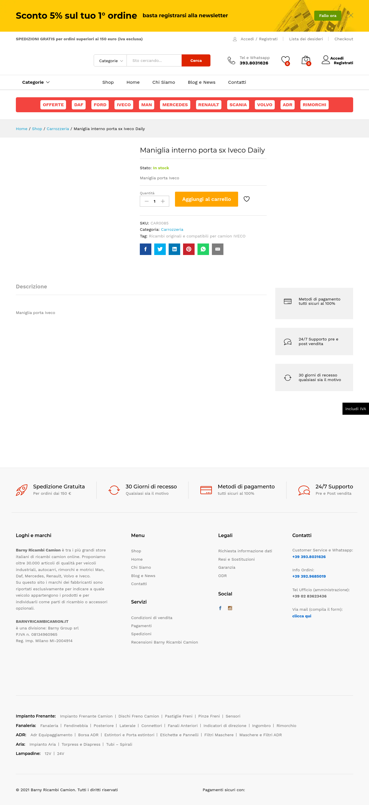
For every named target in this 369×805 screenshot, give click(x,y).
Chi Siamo (164, 82)
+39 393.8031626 (309, 556)
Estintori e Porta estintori (129, 734)
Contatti (237, 82)
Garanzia (226, 567)
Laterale (127, 725)
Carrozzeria (172, 229)
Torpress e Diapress (81, 744)
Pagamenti (141, 625)
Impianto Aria (42, 744)
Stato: (146, 167)
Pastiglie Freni (179, 716)
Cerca (196, 60)
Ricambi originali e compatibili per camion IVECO (197, 236)
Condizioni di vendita (151, 617)
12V (48, 753)
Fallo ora (327, 15)
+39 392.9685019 (309, 576)
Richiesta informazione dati (245, 551)
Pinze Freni (209, 716)
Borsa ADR (88, 734)
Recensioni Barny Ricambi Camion (164, 642)
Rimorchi (314, 104)
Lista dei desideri (306, 39)
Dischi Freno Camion (138, 716)
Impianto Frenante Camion (86, 716)
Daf (78, 104)
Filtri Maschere (219, 734)
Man (146, 104)
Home (133, 82)
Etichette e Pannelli (179, 734)
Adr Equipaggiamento (51, 734)
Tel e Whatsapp (255, 57)
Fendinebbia (76, 725)
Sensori (233, 716)
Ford (100, 104)
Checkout (343, 39)
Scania (238, 104)
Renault (208, 104)
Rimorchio (286, 725)
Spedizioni (141, 633)
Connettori (151, 725)
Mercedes (175, 104)
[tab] (34, 289)
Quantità (147, 193)
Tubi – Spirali (119, 744)
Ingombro (261, 725)
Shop (108, 82)
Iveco (124, 104)
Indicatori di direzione (225, 725)
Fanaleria (49, 725)
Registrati (268, 39)
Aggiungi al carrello (206, 199)
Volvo (264, 104)
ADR (287, 104)
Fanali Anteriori (183, 725)
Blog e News (201, 82)
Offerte (53, 104)
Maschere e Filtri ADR (260, 734)
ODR (222, 575)
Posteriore (104, 725)
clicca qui (301, 616)
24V (60, 753)
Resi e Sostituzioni (236, 559)
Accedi (247, 39)
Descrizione (31, 286)
